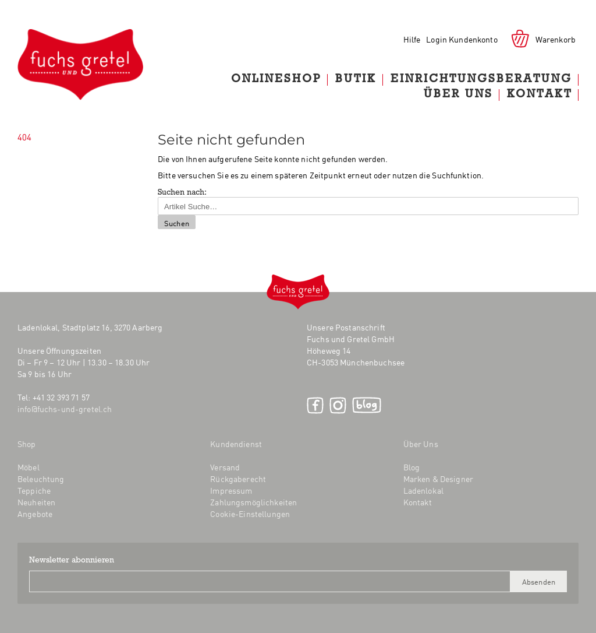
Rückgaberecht (238, 478)
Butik (356, 80)
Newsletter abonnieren (71, 561)
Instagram (337, 405)
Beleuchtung (41, 478)
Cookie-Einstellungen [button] (250, 513)
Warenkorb (555, 39)
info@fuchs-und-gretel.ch (64, 408)
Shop (26, 443)
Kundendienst (236, 443)
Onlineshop (276, 80)
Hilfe (412, 39)
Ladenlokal (423, 490)
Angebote (34, 513)
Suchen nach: (182, 193)
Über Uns (458, 95)
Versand (225, 467)
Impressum (231, 490)
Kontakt (539, 95)
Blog (366, 405)
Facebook (315, 405)
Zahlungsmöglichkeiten (253, 502)
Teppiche (34, 490)
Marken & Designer (438, 478)
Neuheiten (36, 502)
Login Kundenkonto (461, 39)
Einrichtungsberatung (481, 80)
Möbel (28, 467)
